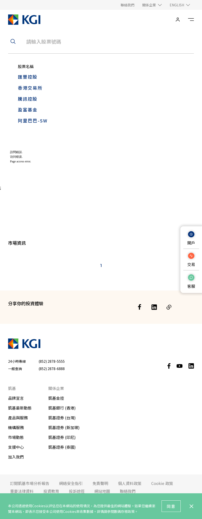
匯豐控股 (28, 76)
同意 (171, 506)
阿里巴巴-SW (33, 120)
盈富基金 (28, 109)
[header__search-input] (101, 41)
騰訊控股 (28, 99)
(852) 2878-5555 (51, 361)
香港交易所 (30, 87)
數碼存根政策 (124, 511)
